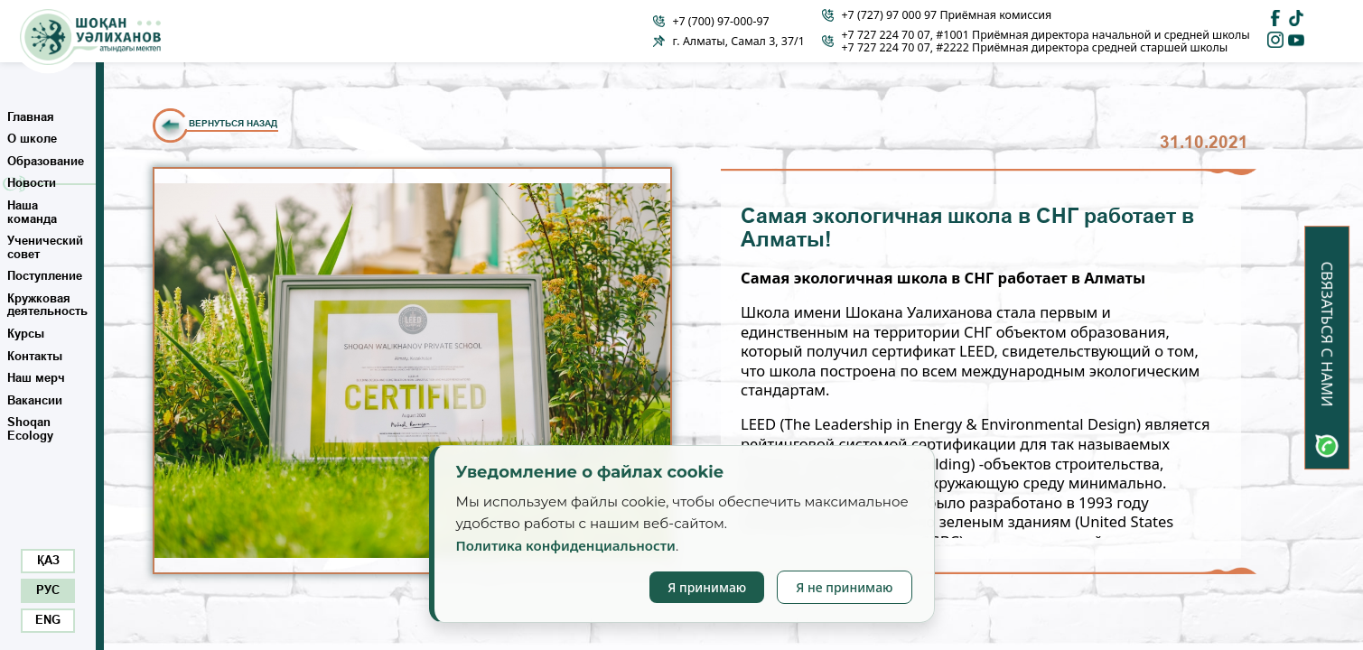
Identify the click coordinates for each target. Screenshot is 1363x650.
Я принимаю (706, 587)
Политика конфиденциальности (566, 545)
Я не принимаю (844, 587)
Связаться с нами (1327, 334)
